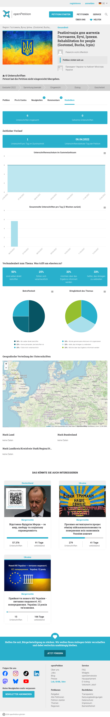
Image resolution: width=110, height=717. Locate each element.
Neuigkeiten (37, 98)
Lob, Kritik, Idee (58, 681)
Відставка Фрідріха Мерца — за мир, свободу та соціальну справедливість (27, 527)
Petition (6, 100)
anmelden (89, 3)
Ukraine (82, 483)
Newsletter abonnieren (18, 694)
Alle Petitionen (57, 697)
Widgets (85, 673)
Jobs (53, 673)
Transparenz (87, 694)
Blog (53, 676)
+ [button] (6, 364)
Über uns (55, 670)
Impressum (87, 703)
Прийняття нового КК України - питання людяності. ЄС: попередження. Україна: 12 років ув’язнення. (27, 603)
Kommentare (54, 98)
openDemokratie (89, 676)
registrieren (75, 3)
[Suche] (106, 14)
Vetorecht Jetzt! (89, 684)
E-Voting (86, 681)
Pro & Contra (20, 100)
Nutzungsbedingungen (92, 697)
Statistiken (69, 100)
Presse (54, 678)
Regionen (55, 706)
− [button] (6, 368)
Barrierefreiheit (88, 706)
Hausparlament (89, 678)
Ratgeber (55, 694)
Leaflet (48, 426)
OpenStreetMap (82, 426)
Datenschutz (87, 700)
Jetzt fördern (55, 653)
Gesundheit (63, 27)
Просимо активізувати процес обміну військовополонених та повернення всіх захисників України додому (82, 529)
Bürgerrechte (27, 520)
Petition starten (61, 14)
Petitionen (83, 14)
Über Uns (80, 19)
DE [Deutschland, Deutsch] (102, 3)
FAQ (84, 670)
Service (97, 14)
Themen (54, 703)
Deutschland (27, 483)
